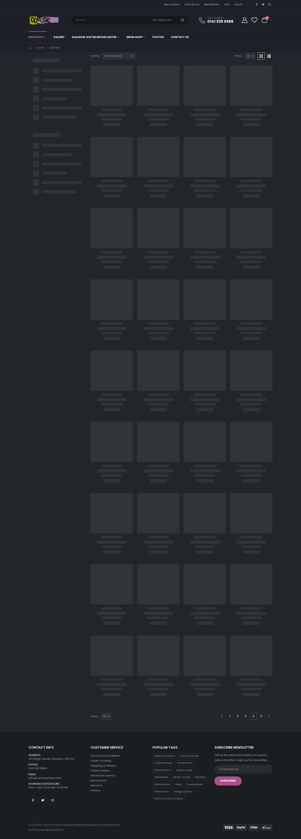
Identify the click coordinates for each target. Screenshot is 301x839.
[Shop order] (118, 55)
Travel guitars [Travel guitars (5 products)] (194, 784)
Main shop (36, 37)
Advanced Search (103, 775)
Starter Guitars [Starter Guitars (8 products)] (163, 770)
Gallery (59, 37)
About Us (97, 785)
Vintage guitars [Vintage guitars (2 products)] (182, 791)
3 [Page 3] (246, 716)
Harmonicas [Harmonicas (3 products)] (161, 791)
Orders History (100, 771)
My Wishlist (211, 4)
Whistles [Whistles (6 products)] (200, 777)
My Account (172, 4)
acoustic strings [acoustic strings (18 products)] (189, 755)
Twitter (43, 800)
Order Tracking (101, 761)
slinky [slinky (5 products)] (178, 784)
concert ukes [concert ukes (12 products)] (184, 762)
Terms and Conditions (105, 756)
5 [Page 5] (261, 716)
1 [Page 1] (230, 716)
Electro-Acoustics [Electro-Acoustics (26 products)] (164, 755)
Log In (238, 4)
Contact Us (192, 4)
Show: (239, 56)
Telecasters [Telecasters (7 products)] (161, 777)
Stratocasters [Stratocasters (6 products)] (162, 784)
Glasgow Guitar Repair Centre (94, 37)
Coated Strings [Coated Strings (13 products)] (163, 762)
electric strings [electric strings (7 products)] (182, 777)
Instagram (52, 800)
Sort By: (95, 56)
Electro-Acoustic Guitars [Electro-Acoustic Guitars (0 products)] (168, 798)
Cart (227, 4)
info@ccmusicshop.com (45, 778)
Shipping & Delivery (104, 766)
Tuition (158, 37)
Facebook (33, 800)
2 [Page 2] (238, 716)
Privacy (95, 790)
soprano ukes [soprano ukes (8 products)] (184, 770)
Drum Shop (134, 37)
